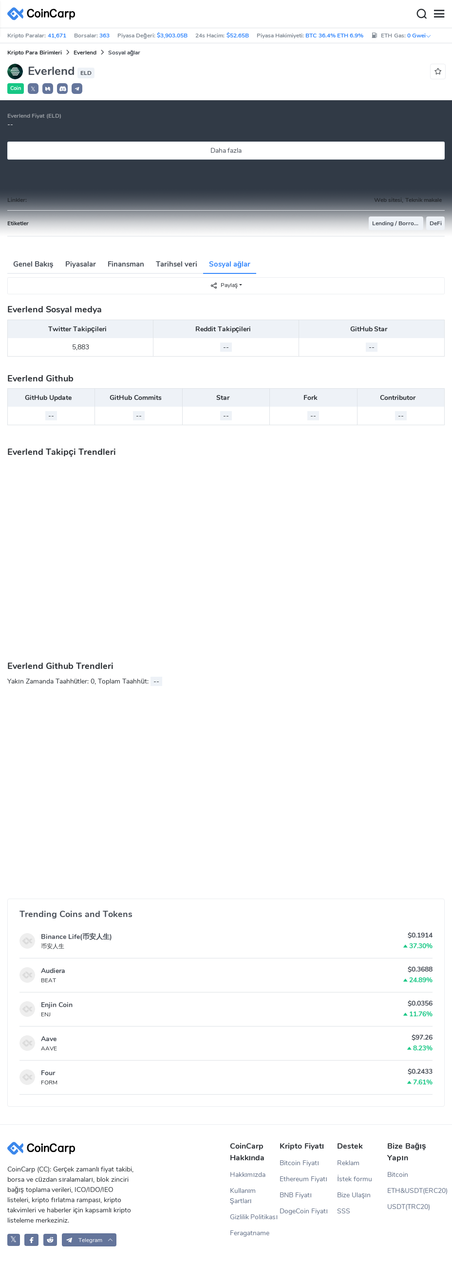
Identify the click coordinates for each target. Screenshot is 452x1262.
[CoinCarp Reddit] (50, 1240)
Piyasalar (80, 264)
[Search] (421, 14)
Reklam (348, 1163)
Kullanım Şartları (243, 1196)
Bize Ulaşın (354, 1195)
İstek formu (354, 1179)
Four (48, 1073)
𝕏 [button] (33, 89)
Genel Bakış (33, 264)
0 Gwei (419, 35)
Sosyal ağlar (229, 264)
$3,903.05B (172, 35)
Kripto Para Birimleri (34, 52)
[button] (47, 88)
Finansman (126, 264)
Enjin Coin (57, 1005)
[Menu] (439, 14)
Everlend (85, 52)
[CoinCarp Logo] (43, 14)
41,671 (57, 35)
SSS (343, 1211)
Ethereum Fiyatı (303, 1179)
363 (104, 35)
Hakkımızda (248, 1174)
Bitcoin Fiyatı (299, 1163)
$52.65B (237, 35)
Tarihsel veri (176, 264)
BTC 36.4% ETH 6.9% (334, 35)
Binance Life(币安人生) (76, 936)
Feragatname (249, 1233)
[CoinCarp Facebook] (31, 1240)
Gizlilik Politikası (254, 1217)
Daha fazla (226, 150)
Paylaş (224, 285)
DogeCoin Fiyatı (304, 1211)
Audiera (53, 970)
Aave (48, 1039)
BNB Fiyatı (296, 1195)
